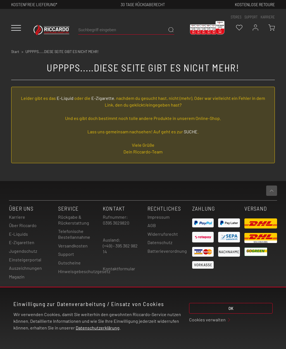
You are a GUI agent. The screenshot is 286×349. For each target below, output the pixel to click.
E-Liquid (65, 98)
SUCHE (190, 131)
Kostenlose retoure (255, 4)
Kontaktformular (119, 268)
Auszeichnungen (25, 268)
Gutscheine (69, 262)
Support (66, 254)
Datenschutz (159, 242)
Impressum (158, 217)
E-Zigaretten (21, 242)
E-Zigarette (102, 98)
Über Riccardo (23, 225)
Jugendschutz (23, 251)
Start (15, 51)
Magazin (17, 276)
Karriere (268, 17)
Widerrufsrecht (162, 234)
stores (236, 17)
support (251, 17)
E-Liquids (18, 234)
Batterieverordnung (167, 251)
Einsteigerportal (25, 259)
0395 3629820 (116, 222)
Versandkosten (73, 245)
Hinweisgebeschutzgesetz (84, 271)
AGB (151, 225)
